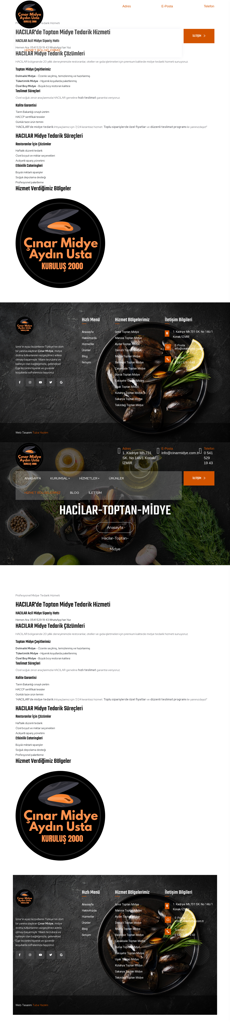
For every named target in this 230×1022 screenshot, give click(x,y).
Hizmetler (89, 36)
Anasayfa (33, 36)
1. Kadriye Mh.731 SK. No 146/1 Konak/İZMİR (139, 16)
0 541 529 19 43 (208, 16)
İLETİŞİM (199, 36)
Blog (74, 50)
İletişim (95, 50)
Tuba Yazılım (40, 432)
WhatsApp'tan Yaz (60, 620)
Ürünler (116, 36)
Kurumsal (60, 36)
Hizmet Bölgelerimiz (43, 50)
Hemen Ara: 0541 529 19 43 (32, 620)
